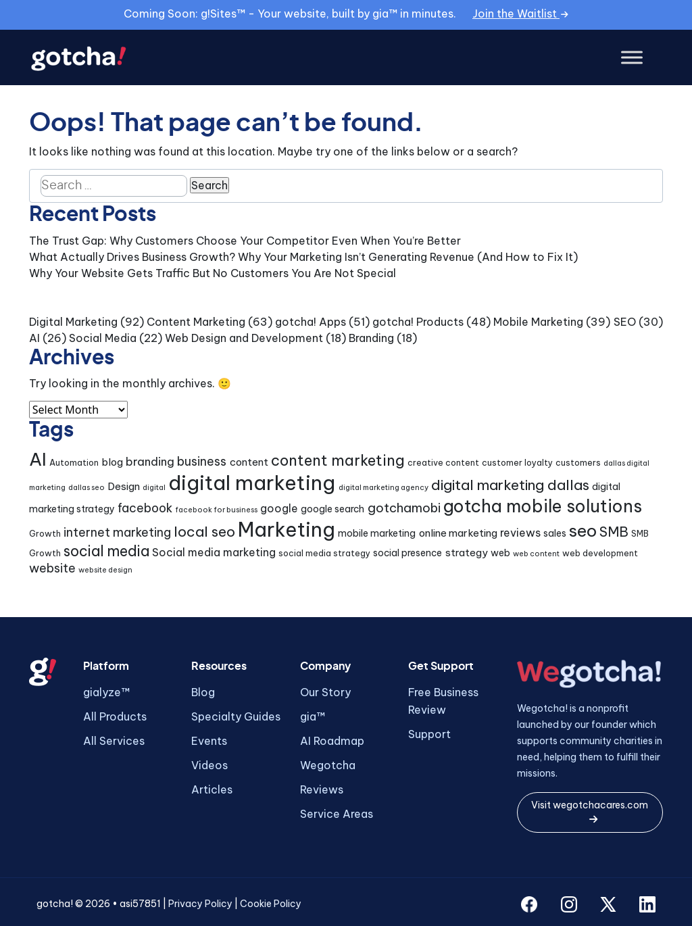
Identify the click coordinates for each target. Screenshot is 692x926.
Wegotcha (327, 765)
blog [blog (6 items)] (112, 462)
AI (34, 338)
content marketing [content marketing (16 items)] (338, 460)
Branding (371, 338)
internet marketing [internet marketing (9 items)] (117, 532)
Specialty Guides (235, 716)
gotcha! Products (418, 321)
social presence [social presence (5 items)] (407, 553)
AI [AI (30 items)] (38, 459)
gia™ (312, 716)
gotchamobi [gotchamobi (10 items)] (404, 508)
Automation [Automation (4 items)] (74, 463)
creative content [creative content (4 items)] (443, 463)
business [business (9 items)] (201, 461)
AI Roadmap (332, 741)
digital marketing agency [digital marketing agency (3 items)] (383, 487)
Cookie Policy (270, 904)
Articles (211, 789)
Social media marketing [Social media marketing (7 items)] (214, 552)
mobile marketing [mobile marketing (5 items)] (377, 533)
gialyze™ (106, 692)
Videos (209, 765)
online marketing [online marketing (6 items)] (458, 533)
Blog (203, 692)
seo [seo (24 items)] (583, 530)
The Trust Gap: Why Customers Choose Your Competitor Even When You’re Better (245, 240)
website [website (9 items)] (52, 568)
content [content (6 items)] (249, 462)
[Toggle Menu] (632, 57)
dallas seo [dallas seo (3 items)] (86, 487)
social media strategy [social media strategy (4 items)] (324, 553)
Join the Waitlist (520, 13)
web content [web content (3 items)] (536, 553)
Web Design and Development (244, 338)
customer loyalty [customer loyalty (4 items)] (517, 463)
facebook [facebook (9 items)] (145, 508)
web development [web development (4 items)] (600, 553)
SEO (625, 321)
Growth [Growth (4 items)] (45, 534)
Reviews (321, 789)
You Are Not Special (343, 273)
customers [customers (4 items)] (578, 463)
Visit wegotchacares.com (589, 811)
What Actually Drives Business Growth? (132, 257)
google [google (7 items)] (279, 508)
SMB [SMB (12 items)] (613, 531)
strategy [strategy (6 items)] (466, 552)
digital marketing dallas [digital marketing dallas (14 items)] (510, 485)
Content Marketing (196, 321)
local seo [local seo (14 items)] (204, 531)
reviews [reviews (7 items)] (520, 532)
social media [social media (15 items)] (106, 551)
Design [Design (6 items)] (123, 486)
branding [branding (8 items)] (150, 461)
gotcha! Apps (310, 321)
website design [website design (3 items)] (105, 570)
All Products (115, 716)
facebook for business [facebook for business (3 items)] (216, 509)
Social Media (103, 338)
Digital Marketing (73, 321)
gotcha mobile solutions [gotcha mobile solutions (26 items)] (542, 506)
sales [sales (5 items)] (554, 533)
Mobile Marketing (538, 321)
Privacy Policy (200, 904)
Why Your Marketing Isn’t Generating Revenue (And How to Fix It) (408, 257)
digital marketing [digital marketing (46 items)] (251, 482)
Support (429, 734)
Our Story (325, 692)
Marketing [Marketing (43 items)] (286, 529)
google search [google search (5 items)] (332, 509)
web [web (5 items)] (500, 553)
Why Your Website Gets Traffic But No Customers (159, 273)
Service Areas (336, 814)
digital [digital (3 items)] (154, 487)
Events (209, 741)
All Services (114, 741)
